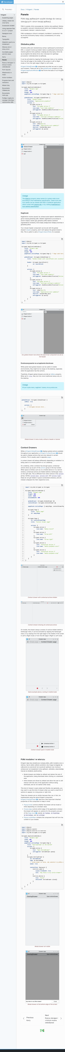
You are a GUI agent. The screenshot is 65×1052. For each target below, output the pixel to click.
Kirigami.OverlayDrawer (28, 799)
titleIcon (27, 198)
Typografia (5, 39)
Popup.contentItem (30, 817)
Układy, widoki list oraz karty (8, 22)
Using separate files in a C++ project (8, 29)
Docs (22, 9)
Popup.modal (28, 805)
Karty (4, 57)
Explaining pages (7, 18)
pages (49, 457)
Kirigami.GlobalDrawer (28, 66)
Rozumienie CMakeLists (6, 89)
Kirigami (3, 15)
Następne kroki (7, 33)
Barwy (4, 36)
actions (43, 468)
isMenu (53, 374)
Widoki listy (6, 85)
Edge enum (31, 813)
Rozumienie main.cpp (6, 94)
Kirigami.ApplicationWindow (30, 70)
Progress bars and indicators (8, 81)
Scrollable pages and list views (7, 53)
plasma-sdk (38, 204)
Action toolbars (7, 77)
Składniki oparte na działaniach (8, 43)
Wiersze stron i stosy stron (7, 48)
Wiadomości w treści (7, 73)
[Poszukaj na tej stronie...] (8, 9)
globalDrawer (47, 68)
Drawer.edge (28, 809)
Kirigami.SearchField (44, 232)
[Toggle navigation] (63, 2)
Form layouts (6, 69)
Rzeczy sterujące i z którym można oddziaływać (8, 65)
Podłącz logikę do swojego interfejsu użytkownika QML (8, 100)
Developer (7, 2)
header (29, 230)
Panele (4, 60)
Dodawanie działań (8, 25)
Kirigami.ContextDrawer (48, 453)
